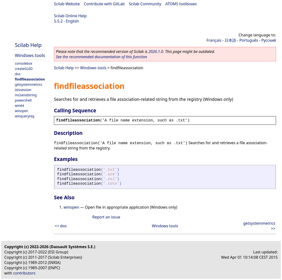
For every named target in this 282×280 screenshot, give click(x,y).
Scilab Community (145, 3)
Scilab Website (67, 3)
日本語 (230, 40)
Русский (268, 40)
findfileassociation (30, 79)
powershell (23, 100)
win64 (19, 105)
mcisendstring (26, 95)
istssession (23, 89)
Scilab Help (28, 44)
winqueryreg (24, 116)
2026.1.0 (155, 51)
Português (248, 40)
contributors (24, 273)
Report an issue (106, 217)
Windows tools (30, 55)
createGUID (24, 68)
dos (17, 74)
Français (213, 40)
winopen (21, 111)
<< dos (61, 226)
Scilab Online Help (70, 15)
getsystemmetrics (28, 84)
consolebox (23, 63)
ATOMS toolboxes (181, 3)
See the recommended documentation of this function (101, 56)
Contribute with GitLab (104, 3)
